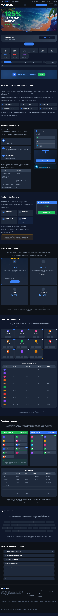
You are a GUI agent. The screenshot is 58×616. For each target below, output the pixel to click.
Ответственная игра (41, 594)
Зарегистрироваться (41, 4)
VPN (7, 1)
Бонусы (49, 1)
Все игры (8, 62)
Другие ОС (42, 1)
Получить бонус (15, 281)
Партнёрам (39, 599)
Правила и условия (40, 593)
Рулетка (36, 62)
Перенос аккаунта (15, 1)
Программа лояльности (31, 594)
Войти (51, 4)
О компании (29, 593)
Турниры (28, 596)
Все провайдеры (51, 62)
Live (22, 62)
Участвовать (14, 302)
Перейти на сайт (46, 212)
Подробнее (43, 274)
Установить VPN (45, 160)
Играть (29, 44)
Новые (15, 62)
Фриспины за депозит (31, 598)
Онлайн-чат (50, 595)
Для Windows (35, 1)
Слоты (28, 62)
